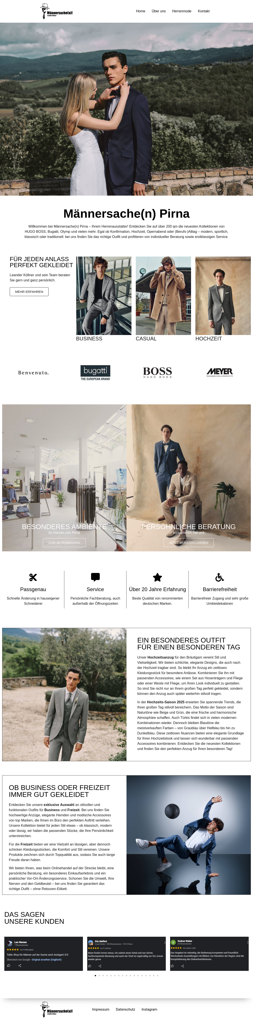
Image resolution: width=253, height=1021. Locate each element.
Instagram (149, 1009)
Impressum (100, 1009)
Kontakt (204, 11)
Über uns (159, 11)
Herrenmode (181, 11)
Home (140, 11)
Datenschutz (125, 1009)
